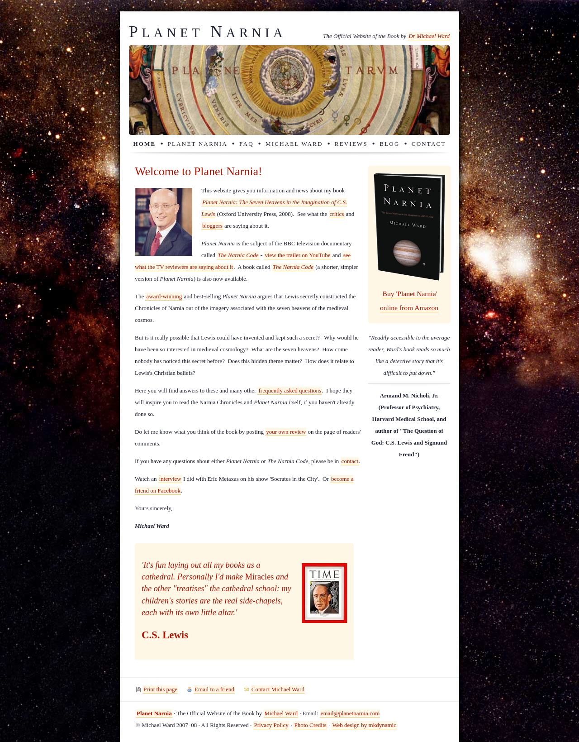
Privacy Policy (271, 725)
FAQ (246, 143)
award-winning (164, 296)
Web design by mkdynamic (364, 725)
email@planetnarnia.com (350, 713)
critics (337, 214)
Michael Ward (294, 143)
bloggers (212, 225)
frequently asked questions (289, 390)
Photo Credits (310, 725)
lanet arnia (207, 33)
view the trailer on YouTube (297, 255)
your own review (286, 431)
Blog (389, 143)
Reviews (351, 143)
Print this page (160, 689)
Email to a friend (214, 689)
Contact (429, 143)
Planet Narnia (198, 143)
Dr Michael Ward (429, 36)
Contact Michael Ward (278, 689)
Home (144, 143)
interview (170, 478)
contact (350, 461)
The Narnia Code (238, 255)
